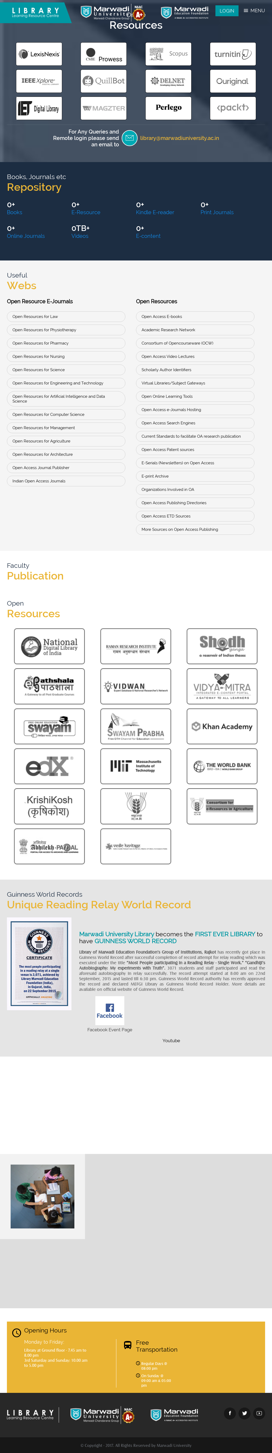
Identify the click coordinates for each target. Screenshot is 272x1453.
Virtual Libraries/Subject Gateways (173, 383)
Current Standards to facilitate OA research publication (191, 436)
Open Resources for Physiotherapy (44, 330)
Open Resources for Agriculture (41, 441)
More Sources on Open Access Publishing (180, 529)
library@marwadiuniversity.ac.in (179, 138)
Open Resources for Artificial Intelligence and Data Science (58, 399)
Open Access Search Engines (168, 423)
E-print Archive (155, 476)
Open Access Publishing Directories (174, 502)
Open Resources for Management (43, 427)
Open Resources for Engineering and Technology (57, 383)
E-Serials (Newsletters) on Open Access (178, 463)
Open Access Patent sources (168, 449)
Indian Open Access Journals (38, 481)
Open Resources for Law (35, 316)
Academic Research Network (168, 330)
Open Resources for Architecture (42, 454)
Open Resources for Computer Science (48, 414)
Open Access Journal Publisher (40, 467)
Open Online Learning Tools (167, 396)
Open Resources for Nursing (38, 356)
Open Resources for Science (38, 369)
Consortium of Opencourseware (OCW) (177, 343)
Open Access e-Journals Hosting (171, 409)
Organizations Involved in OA (168, 489)
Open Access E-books (162, 316)
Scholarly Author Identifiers (166, 369)
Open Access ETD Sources (166, 516)
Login (227, 11)
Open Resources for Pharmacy (40, 343)
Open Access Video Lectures (168, 356)
